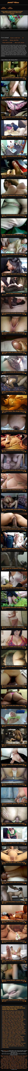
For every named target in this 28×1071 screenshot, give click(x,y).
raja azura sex (11, 1043)
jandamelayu (14, 1028)
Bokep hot (22, 1067)
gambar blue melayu (19, 1025)
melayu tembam (12, 1033)
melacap (23, 1031)
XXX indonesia (7, 1056)
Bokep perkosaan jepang (14, 1066)
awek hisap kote (11, 1011)
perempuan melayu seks (17, 1037)
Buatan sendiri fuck (15, 37)
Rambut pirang (21, 1062)
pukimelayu (4, 1043)
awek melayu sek (17, 1015)
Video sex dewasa (23, 1064)
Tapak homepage (3, 8)
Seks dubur (22, 1066)
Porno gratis (6, 1068)
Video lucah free (21, 1057)
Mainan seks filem (14, 40)
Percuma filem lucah (21, 1061)
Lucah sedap (6, 1067)
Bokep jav (25, 1068)
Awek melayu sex (9, 1057)
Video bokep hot (12, 1068)
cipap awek (12, 1023)
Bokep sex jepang (13, 1065)
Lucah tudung (21, 1060)
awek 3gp (4, 1011)
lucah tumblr (11, 1031)
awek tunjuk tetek (6, 1020)
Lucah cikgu (12, 1056)
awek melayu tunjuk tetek (14, 1017)
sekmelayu (17, 1043)
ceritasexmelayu (6, 1023)
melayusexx (5, 1036)
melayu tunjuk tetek (20, 1033)
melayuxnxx (11, 1036)
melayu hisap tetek (16, 1032)
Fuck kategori (10, 8)
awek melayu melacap (7, 1015)
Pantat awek (6, 1060)
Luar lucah (4, 40)
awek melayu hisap (9, 1012)
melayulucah (11, 1035)
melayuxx (16, 1036)
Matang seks (5, 1064)
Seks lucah (19, 1065)
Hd (23, 37)
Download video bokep (20, 1055)
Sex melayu (6, 1061)
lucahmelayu (18, 1031)
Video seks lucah (12, 1055)
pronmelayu (18, 1041)
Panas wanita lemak (7, 42)
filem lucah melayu (6, 1024)
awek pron (10, 1019)
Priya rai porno (17, 1067)
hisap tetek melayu (6, 1028)
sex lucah (20, 1045)
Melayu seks (6, 1050)
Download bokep (19, 1056)
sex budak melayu (13, 1045)
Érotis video (21, 1063)
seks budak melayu (10, 1044)
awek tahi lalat (22, 1019)
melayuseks (18, 1035)
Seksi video (6, 1066)
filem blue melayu (20, 1023)
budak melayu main (15, 1020)
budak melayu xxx (13, 1021)
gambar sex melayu (6, 1027)
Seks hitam (11, 1067)
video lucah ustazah (19, 42)
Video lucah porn (7, 1063)
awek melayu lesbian (9, 1013)
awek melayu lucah (19, 1013)
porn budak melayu (10, 1040)
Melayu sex (14, 2)
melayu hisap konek (6, 1032)
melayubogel (5, 1035)
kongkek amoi (12, 1029)
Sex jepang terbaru (5, 1065)
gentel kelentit (15, 1027)
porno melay (12, 1041)
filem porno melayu (15, 1024)
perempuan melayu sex (7, 1039)
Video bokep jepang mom (14, 1064)
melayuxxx (21, 1036)
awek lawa (17, 1011)
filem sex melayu (10, 1025)
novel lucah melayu (6, 1037)
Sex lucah (16, 1057)
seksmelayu (18, 1044)
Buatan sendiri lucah (14, 1060)
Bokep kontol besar (15, 1063)
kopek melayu (19, 1029)
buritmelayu (20, 1021)
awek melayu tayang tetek (14, 1016)
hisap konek (21, 1027)
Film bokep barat (7, 1062)
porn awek (16, 1039)
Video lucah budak (4, 1055)
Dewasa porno (19, 1068)
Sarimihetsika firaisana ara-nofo (7, 1058)
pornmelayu (18, 1040)
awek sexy (15, 1019)
